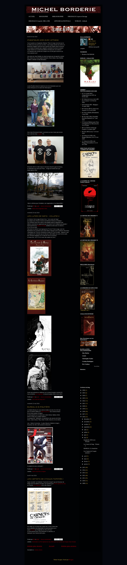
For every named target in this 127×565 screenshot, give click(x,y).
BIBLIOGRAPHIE (57, 16)
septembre (87, 427)
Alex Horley (85, 353)
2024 (83, 395)
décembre (87, 419)
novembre (87, 421)
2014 (83, 470)
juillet (86, 432)
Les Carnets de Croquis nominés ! (45, 479)
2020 (83, 406)
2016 (83, 416)
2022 (83, 401)
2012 (83, 475)
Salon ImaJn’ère (45, 411)
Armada (32, 530)
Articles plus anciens (68, 546)
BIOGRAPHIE (43, 16)
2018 (83, 411)
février (86, 461)
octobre (86, 424)
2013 (83, 472)
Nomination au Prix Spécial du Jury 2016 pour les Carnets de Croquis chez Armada (54, 541)
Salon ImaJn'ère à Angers (39, 471)
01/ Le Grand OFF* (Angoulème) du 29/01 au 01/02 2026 (89, 95)
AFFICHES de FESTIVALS (62, 21)
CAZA (84, 356)
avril (85, 456)
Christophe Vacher (87, 358)
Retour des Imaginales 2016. (39, 208)
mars (85, 459)
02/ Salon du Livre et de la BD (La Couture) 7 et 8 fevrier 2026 (90, 100)
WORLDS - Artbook (81, 21)
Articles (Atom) (38, 550)
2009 (83, 483)
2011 (83, 478)
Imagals (40, 134)
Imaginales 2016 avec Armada (43, 40)
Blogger (71, 559)
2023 (83, 398)
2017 (83, 414)
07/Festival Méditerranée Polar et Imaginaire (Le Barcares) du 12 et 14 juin (90, 123)
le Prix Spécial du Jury (60, 483)
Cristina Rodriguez (87, 361)
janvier (86, 464)
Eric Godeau (85, 364)
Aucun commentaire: (46, 206)
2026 (83, 390)
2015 (83, 467)
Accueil (51, 546)
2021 (83, 403)
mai (85, 437)
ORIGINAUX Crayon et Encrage (77, 16)
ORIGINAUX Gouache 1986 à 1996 (39, 21)
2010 (83, 480)
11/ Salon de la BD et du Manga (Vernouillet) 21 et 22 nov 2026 (90, 142)
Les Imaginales (39, 394)
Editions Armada (41, 225)
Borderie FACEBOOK (88, 54)
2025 (83, 393)
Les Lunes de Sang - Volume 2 (43, 216)
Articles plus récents (34, 546)
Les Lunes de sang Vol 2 (38, 399)
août (85, 429)
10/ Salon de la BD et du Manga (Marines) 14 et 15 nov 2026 (90, 137)
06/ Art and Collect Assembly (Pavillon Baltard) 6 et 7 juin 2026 (90, 118)
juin (85, 435)
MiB (91, 39)
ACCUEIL (32, 16)
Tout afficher (96, 366)
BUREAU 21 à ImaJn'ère (38, 407)
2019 (83, 408)
